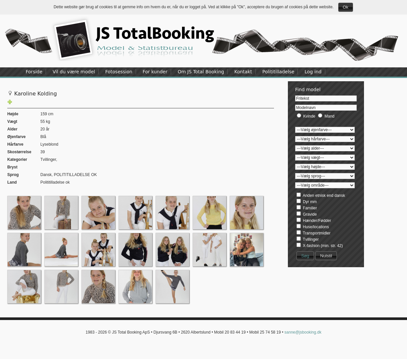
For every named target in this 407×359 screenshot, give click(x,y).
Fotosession (118, 71)
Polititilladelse (278, 71)
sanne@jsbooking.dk (303, 332)
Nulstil (326, 255)
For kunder (155, 71)
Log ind (312, 71)
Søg (305, 255)
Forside (34, 71)
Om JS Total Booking (201, 71)
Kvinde (309, 116)
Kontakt (243, 71)
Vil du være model (74, 71)
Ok (345, 7)
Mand (330, 116)
